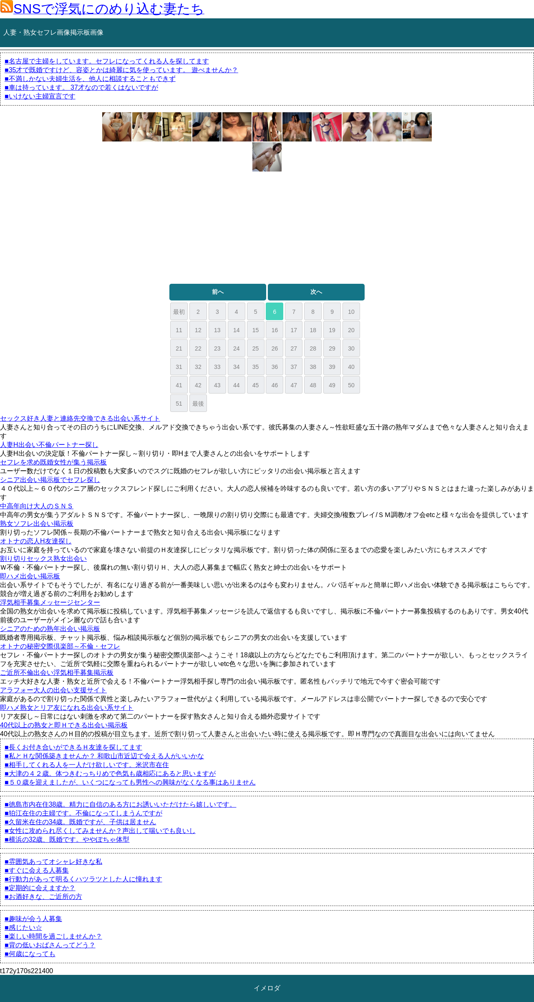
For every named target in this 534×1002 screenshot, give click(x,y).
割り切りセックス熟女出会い (43, 558)
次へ (316, 291)
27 (294, 348)
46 (275, 385)
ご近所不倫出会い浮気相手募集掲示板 (56, 672)
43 (217, 385)
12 (198, 330)
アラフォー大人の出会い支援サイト (53, 690)
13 (217, 330)
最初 (179, 311)
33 (217, 366)
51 (179, 403)
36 (275, 366)
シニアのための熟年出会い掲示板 (50, 628)
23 (217, 348)
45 (255, 385)
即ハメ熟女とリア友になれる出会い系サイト (67, 707)
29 (332, 348)
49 (332, 385)
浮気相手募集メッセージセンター (50, 602)
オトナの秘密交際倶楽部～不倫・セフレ (60, 646)
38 (313, 366)
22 (198, 348)
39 (332, 366)
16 (275, 330)
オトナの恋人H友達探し (36, 541)
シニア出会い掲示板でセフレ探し (50, 479)
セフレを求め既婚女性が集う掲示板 (53, 462)
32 (198, 366)
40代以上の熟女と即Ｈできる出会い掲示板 (64, 725)
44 (236, 385)
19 (332, 330)
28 (313, 348)
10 (351, 311)
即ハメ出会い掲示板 (30, 576)
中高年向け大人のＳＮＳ (36, 506)
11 (179, 330)
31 (179, 366)
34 (236, 366)
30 (351, 348)
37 (294, 366)
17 (294, 330)
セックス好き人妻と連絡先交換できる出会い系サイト (80, 418)
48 (313, 385)
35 (255, 366)
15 (255, 330)
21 (179, 348)
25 (255, 348)
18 (313, 330)
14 (236, 330)
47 (294, 385)
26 (275, 348)
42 (198, 385)
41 (179, 385)
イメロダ (267, 988)
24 (236, 348)
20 (351, 330)
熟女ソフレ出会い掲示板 (36, 523)
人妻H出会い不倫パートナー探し (49, 444)
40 (351, 366)
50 (351, 385)
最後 (198, 403)
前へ (218, 291)
